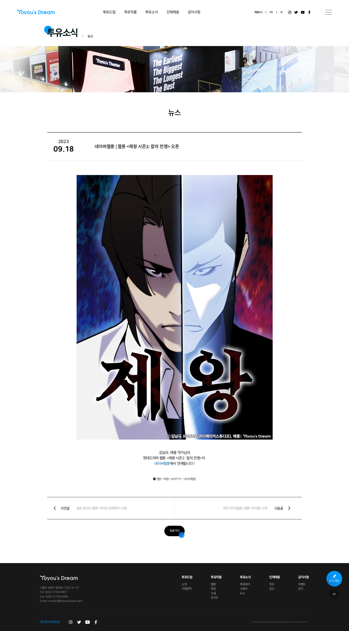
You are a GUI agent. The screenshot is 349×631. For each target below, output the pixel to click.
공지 (300, 588)
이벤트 (302, 584)
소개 (184, 584)
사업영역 (186, 588)
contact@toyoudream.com (65, 601)
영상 (213, 588)
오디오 (214, 597)
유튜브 (303, 12)
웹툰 (213, 584)
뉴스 (242, 593)
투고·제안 (334, 580)
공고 (271, 588)
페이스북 (309, 12)
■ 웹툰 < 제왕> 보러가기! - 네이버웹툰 (174, 479)
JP (281, 12)
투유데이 (245, 584)
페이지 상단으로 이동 (334, 594)
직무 (271, 584)
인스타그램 (290, 12)
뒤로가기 (174, 530)
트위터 (296, 12)
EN (271, 12)
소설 (213, 593)
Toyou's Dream (36, 12)
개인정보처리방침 (49, 621)
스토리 (243, 588)
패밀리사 (258, 12)
